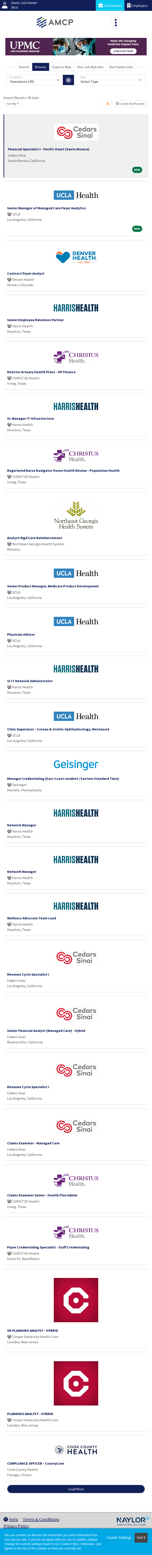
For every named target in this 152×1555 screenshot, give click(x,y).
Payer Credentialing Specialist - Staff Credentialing (48, 1247)
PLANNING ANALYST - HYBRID (30, 1413)
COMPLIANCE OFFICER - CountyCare (35, 1463)
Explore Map (61, 67)
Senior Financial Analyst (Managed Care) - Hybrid (46, 1030)
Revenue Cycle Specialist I (28, 974)
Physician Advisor (21, 634)
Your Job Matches (90, 67)
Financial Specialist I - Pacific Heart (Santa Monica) (48, 149)
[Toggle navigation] (116, 22)
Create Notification (130, 104)
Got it (141, 1537)
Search (24, 67)
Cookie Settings (118, 1537)
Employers (137, 5)
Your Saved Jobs (121, 67)
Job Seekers (110, 5)
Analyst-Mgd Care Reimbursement (34, 538)
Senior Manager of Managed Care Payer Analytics (46, 208)
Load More (76, 1489)
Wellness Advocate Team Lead (31, 918)
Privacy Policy (16, 1526)
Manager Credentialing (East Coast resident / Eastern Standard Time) (63, 778)
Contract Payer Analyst (25, 273)
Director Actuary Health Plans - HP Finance (41, 372)
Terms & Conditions (41, 1519)
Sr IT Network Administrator (30, 681)
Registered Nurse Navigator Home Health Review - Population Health (63, 470)
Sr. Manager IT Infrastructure (30, 418)
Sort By (11, 104)
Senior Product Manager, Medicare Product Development (53, 586)
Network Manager (21, 825)
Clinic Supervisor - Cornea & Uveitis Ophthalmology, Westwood (58, 729)
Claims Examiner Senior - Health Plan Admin (42, 1195)
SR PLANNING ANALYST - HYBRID (32, 1330)
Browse (40, 67)
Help (11, 1519)
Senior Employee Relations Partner (35, 320)
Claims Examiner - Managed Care (33, 1143)
